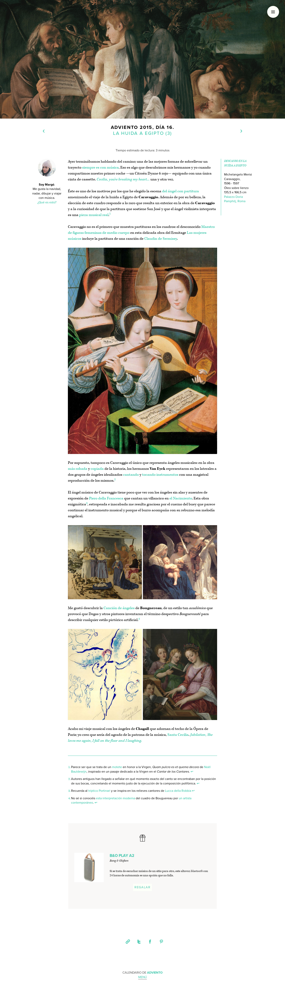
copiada (97, 468)
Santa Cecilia (178, 734)
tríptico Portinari (99, 791)
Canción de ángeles (119, 608)
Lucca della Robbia (178, 791)
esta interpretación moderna (115, 798)
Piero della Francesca (106, 498)
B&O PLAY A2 (122, 856)
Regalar (142, 887)
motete (117, 767)
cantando (131, 474)
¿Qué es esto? (47, 203)
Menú (142, 977)
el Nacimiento (180, 498)
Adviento (124, 127)
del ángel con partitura (180, 191)
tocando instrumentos (160, 474)
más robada (77, 468)
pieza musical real (93, 214)
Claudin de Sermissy (160, 238)
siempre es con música (100, 167)
